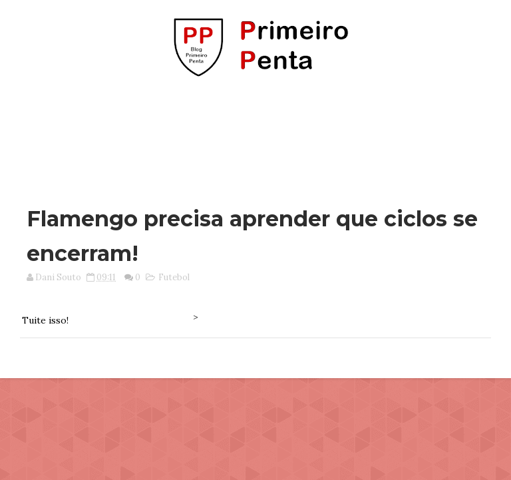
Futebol (174, 277)
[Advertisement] (255, 135)
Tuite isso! (45, 320)
